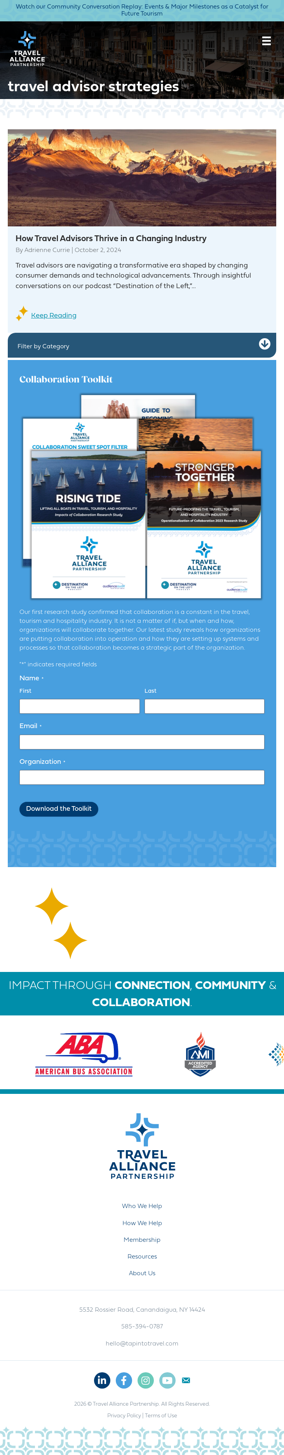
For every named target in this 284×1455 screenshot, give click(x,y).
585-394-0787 (142, 1327)
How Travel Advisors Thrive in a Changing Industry (111, 239)
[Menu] (266, 40)
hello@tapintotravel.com (142, 1344)
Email (30, 726)
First (25, 691)
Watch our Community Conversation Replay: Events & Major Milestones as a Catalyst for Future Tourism (142, 10)
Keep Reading (54, 316)
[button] (264, 344)
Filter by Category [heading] (43, 347)
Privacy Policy (124, 1416)
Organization (42, 762)
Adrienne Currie (47, 250)
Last (151, 691)
